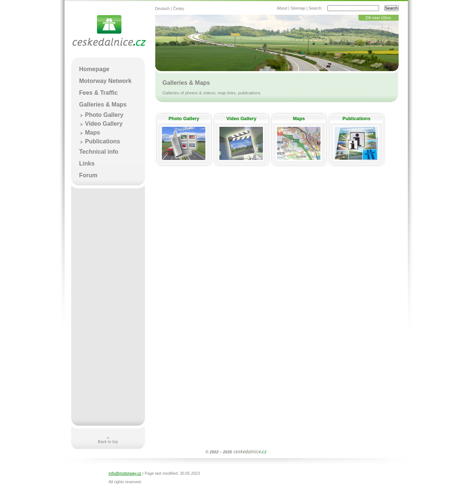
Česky (178, 8)
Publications (356, 118)
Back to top (108, 441)
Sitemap (298, 8)
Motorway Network (105, 81)
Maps (299, 118)
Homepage (94, 69)
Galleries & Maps (103, 104)
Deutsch (162, 8)
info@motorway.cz (125, 473)
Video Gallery (241, 118)
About (282, 8)
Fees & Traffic (98, 93)
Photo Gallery (184, 118)
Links (87, 163)
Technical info (98, 152)
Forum (88, 175)
